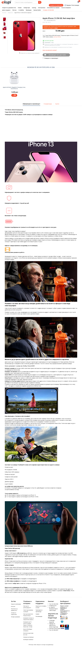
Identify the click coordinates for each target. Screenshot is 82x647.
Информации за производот (31, 104)
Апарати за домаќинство (9, 7)
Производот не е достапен (57, 55)
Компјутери (27, 7)
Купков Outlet (37, 10)
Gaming (34, 7)
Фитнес (14, 10)
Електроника (41, 7)
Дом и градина (6, 10)
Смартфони (10, 12)
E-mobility (21, 10)
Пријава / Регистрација (71, 5)
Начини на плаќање (28, 637)
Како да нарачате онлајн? (50, 50)
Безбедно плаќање (28, 639)
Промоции (28, 10)
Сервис (37, 614)
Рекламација (39, 616)
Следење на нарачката (56, 5)
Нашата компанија (16, 604)
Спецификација (48, 104)
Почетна (4, 12)
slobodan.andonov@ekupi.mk (56, 628)
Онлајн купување (15, 617)
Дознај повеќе (57, 37)
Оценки (57, 104)
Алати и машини (66, 7)
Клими (20, 7)
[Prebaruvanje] (39, 2)
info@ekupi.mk (52, 605)
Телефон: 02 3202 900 (48, 10)
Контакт (13, 606)
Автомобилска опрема (53, 7)
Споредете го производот (50, 58)
